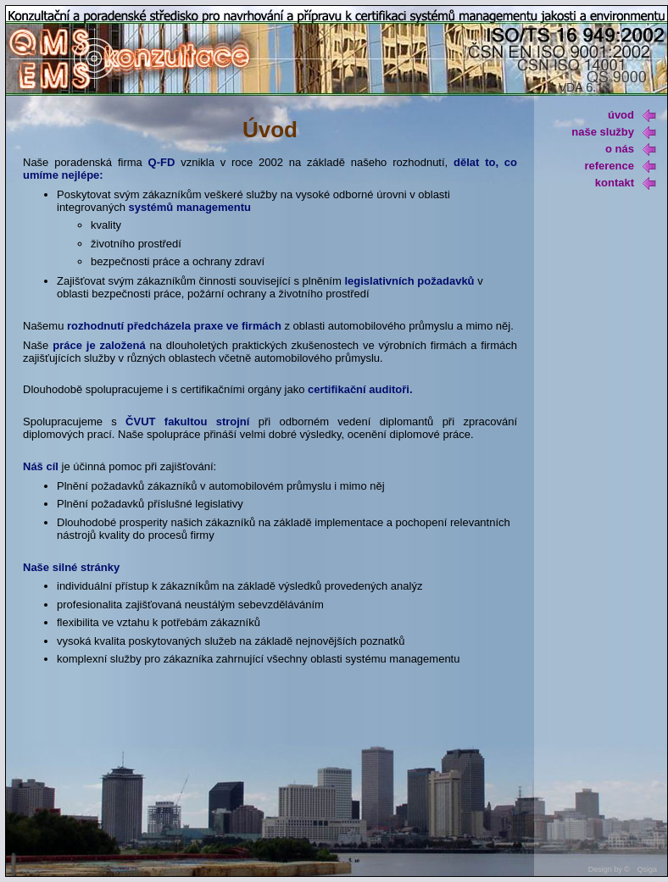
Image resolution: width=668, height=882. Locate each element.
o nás (630, 148)
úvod (632, 114)
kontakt (625, 182)
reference (620, 165)
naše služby (613, 131)
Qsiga (647, 869)
